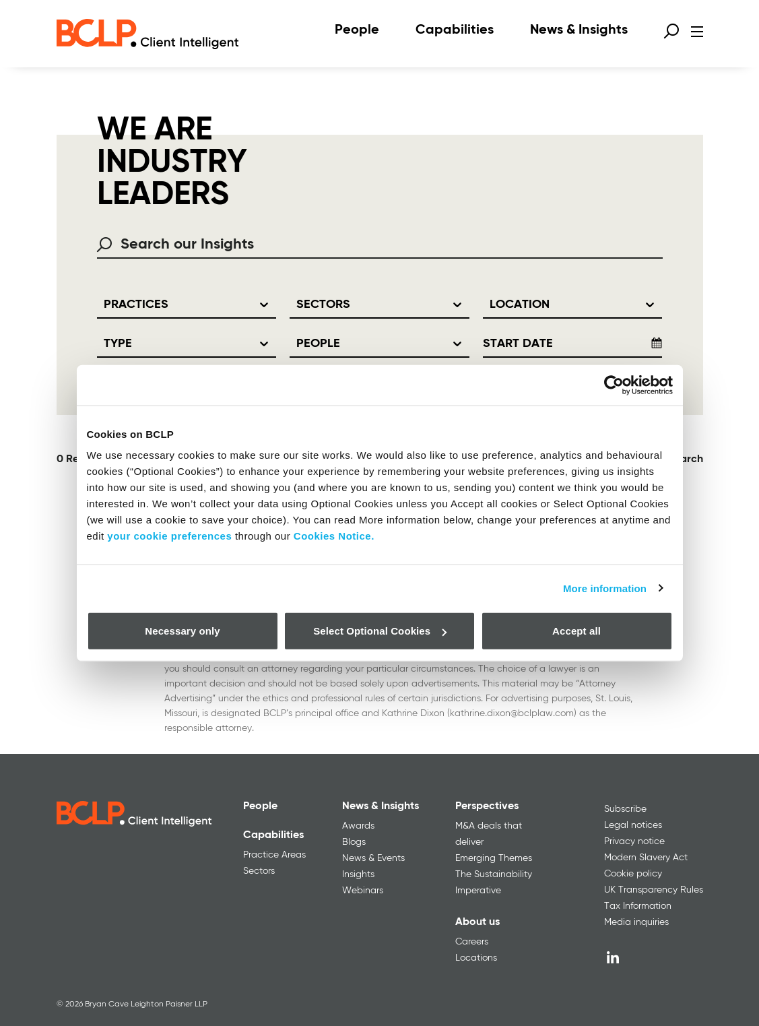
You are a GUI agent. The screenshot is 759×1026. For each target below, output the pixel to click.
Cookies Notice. (334, 536)
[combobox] (380, 245)
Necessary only (182, 631)
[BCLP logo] (147, 33)
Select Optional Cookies (380, 631)
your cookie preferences (169, 536)
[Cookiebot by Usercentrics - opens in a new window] (614, 385)
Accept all (576, 631)
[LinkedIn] (613, 957)
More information (605, 588)
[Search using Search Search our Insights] (109, 244)
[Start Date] (558, 343)
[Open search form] (671, 31)
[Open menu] (697, 32)
